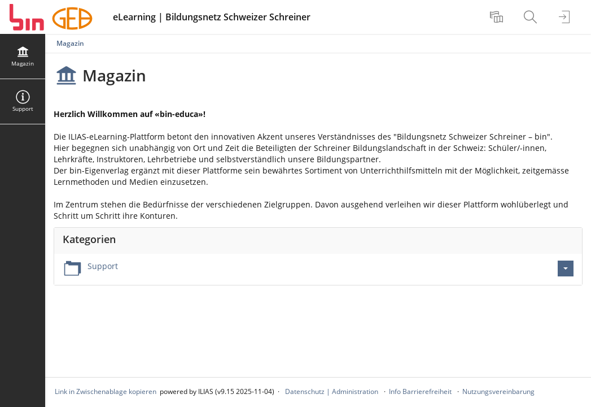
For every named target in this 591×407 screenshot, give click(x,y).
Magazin (70, 43)
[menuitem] (498, 17)
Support (102, 266)
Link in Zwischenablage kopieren (105, 391)
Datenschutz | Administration (331, 391)
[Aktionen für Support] (566, 268)
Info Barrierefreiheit (420, 391)
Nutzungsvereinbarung (498, 391)
